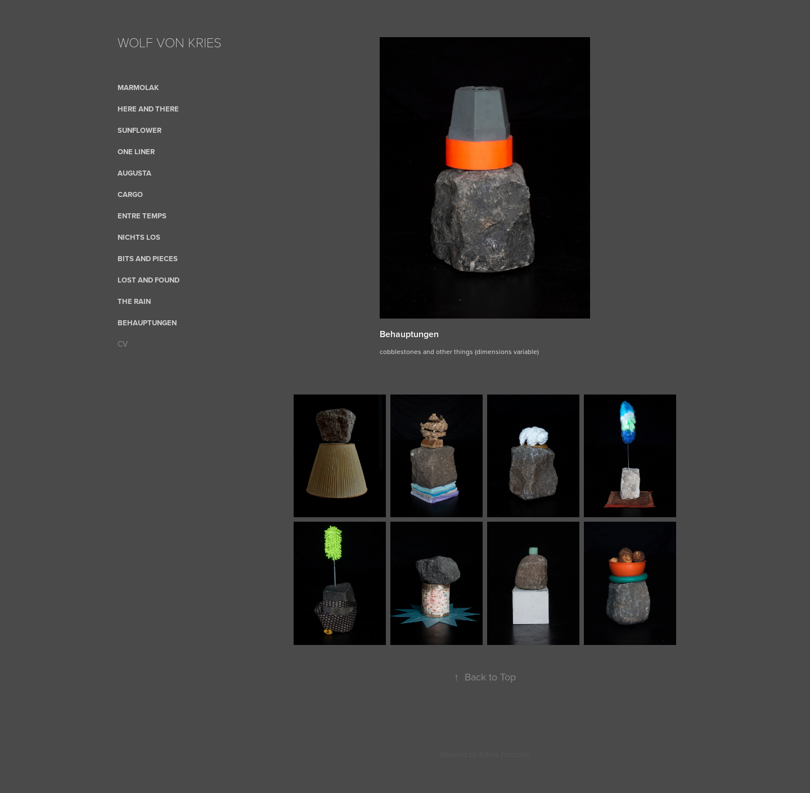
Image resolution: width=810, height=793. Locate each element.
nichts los (139, 237)
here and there (148, 109)
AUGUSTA (134, 173)
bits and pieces (148, 258)
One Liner (136, 151)
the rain (134, 301)
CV (123, 344)
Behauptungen (147, 322)
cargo (130, 194)
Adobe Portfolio (504, 754)
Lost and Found (148, 280)
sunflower (139, 130)
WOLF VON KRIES (170, 42)
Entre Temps (142, 215)
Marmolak (138, 87)
